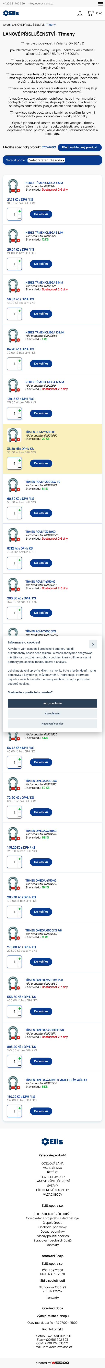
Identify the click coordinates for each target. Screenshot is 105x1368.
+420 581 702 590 (14, 3)
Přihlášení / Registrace (80, 13)
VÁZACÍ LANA (52, 1168)
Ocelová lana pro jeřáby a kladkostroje (52, 1218)
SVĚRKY (52, 1185)
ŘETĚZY (52, 1172)
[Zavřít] (93, 644)
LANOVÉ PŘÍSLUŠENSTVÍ (28, 24)
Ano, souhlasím (52, 703)
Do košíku (41, 214)
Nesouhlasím (52, 713)
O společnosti (52, 1222)
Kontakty (52, 1245)
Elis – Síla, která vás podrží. (52, 1214)
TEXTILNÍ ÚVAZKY (52, 1177)
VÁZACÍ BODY (52, 1194)
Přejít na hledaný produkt (79, 147)
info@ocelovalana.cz (41, 3)
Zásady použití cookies (52, 1236)
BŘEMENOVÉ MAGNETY (52, 1190)
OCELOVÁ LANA (53, 1163)
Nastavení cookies (52, 723)
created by (52, 1363)
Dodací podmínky (52, 1231)
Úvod (6, 24)
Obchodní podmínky (52, 1227)
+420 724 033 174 (57, 1343)
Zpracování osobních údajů (53, 1240)
